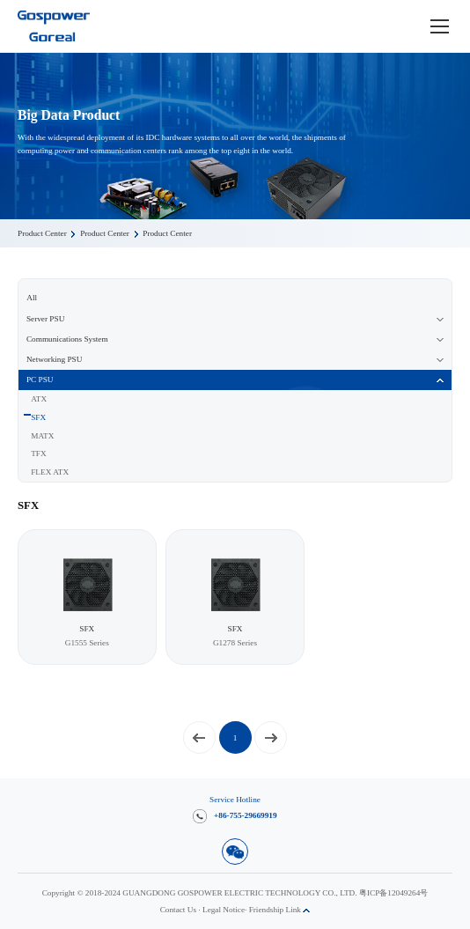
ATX (39, 398)
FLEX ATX (50, 472)
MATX (42, 435)
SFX (38, 417)
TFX (38, 453)
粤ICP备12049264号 (393, 892)
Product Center (42, 233)
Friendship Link (280, 909)
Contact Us (178, 909)
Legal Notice (223, 909)
